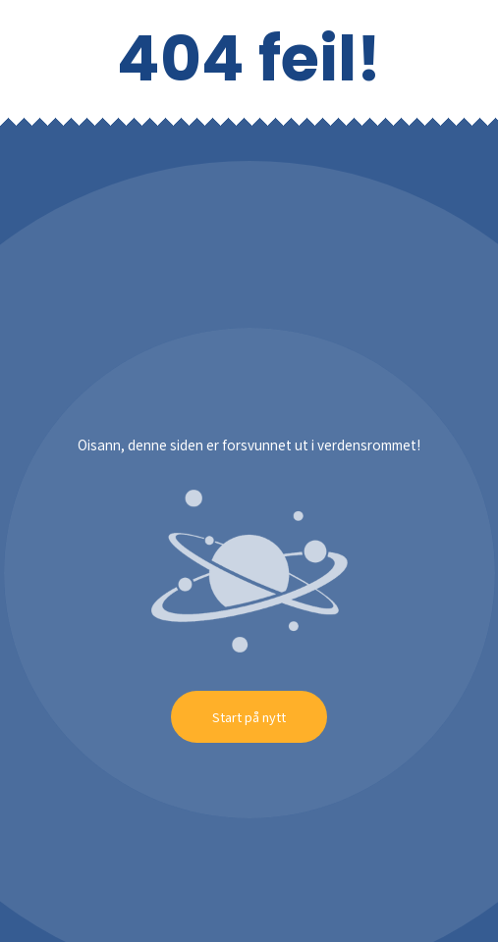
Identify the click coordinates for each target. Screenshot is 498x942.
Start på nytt (249, 716)
